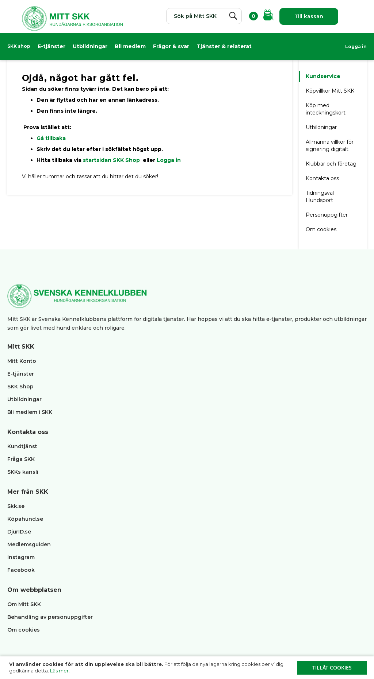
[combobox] (204, 16)
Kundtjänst (22, 446)
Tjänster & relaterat (224, 46)
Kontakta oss (322, 178)
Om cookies (321, 229)
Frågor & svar (171, 46)
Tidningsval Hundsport (320, 196)
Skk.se (15, 506)
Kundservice (323, 76)
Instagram (21, 557)
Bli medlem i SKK (29, 412)
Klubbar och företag (331, 163)
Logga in (356, 46)
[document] (188, 668)
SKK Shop (20, 386)
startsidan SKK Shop (112, 160)
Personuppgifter (327, 215)
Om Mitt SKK (24, 604)
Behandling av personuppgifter (50, 617)
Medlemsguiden (29, 544)
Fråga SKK (21, 459)
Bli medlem (130, 46)
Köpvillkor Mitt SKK (331, 91)
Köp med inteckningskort (326, 109)
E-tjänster (51, 46)
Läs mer (59, 671)
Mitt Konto (21, 361)
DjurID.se (19, 531)
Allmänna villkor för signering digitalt (330, 145)
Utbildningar (90, 46)
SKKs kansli (22, 472)
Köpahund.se (25, 519)
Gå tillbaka (51, 138)
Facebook (21, 570)
